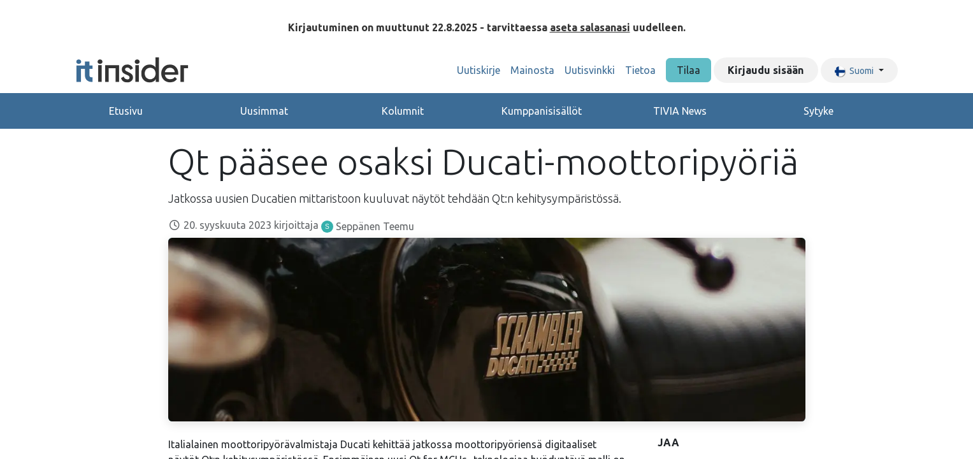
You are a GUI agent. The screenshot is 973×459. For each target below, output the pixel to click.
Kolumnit (403, 111)
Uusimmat (264, 111)
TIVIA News (680, 111)
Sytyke (818, 111)
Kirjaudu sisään (766, 70)
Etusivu (126, 111)
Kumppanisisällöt (541, 111)
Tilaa (688, 70)
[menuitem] (478, 70)
